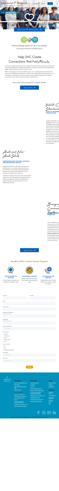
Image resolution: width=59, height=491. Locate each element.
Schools (16, 399)
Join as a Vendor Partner (36, 401)
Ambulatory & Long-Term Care (20, 404)
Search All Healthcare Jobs (20, 383)
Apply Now (17, 385)
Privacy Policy (15, 417)
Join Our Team (52, 395)
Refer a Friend (17, 390)
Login (50, 3)
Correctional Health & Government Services (19, 402)
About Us (43, 3)
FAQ (11, 417)
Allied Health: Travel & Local (20, 396)
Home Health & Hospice (19, 398)
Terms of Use (20, 417)
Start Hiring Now (34, 383)
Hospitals (32, 385)
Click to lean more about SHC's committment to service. (29, 48)
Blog (50, 403)
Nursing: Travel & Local (19, 394)
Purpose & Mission (51, 392)
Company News (51, 401)
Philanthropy (51, 386)
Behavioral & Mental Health (20, 406)
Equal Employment (26, 417)
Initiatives (51, 385)
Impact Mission (52, 383)
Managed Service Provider (36, 399)
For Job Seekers (35, 3)
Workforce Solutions (35, 397)
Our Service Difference (51, 397)
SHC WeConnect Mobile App (20, 387)
